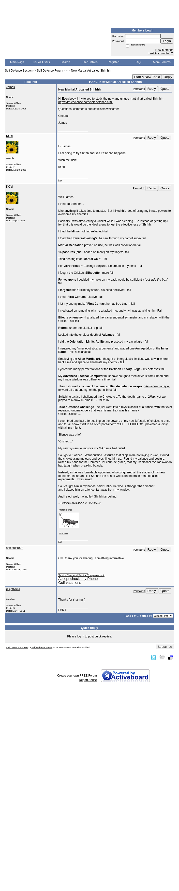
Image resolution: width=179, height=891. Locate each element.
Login (167, 41)
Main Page (17, 62)
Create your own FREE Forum (77, 675)
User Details (89, 62)
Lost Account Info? (161, 53)
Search (65, 62)
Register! (113, 62)
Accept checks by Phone (78, 579)
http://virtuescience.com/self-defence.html (85, 102)
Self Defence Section (18, 70)
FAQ (138, 62)
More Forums (161, 62)
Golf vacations (69, 583)
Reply (168, 77)
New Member (164, 50)
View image (63, 533)
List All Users (41, 62)
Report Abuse (88, 680)
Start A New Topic (147, 77)
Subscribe (165, 647)
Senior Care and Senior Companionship (81, 575)
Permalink (139, 88)
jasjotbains (13, 589)
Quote (165, 89)
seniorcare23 (14, 548)
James (10, 87)
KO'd (9, 136)
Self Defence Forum (50, 70)
